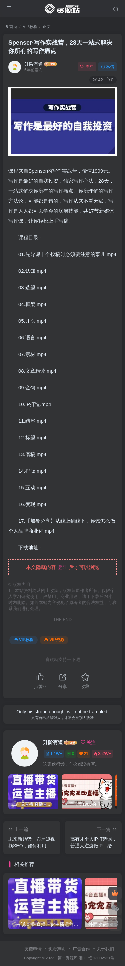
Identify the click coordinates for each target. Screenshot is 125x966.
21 (83, 753)
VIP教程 (30, 26)
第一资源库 (68, 958)
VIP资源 (54, 639)
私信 (107, 66)
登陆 (63, 567)
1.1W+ (54, 753)
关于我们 (105, 948)
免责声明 (57, 948)
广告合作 (81, 948)
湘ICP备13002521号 (96, 958)
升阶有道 (33, 64)
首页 (11, 26)
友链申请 (33, 948)
